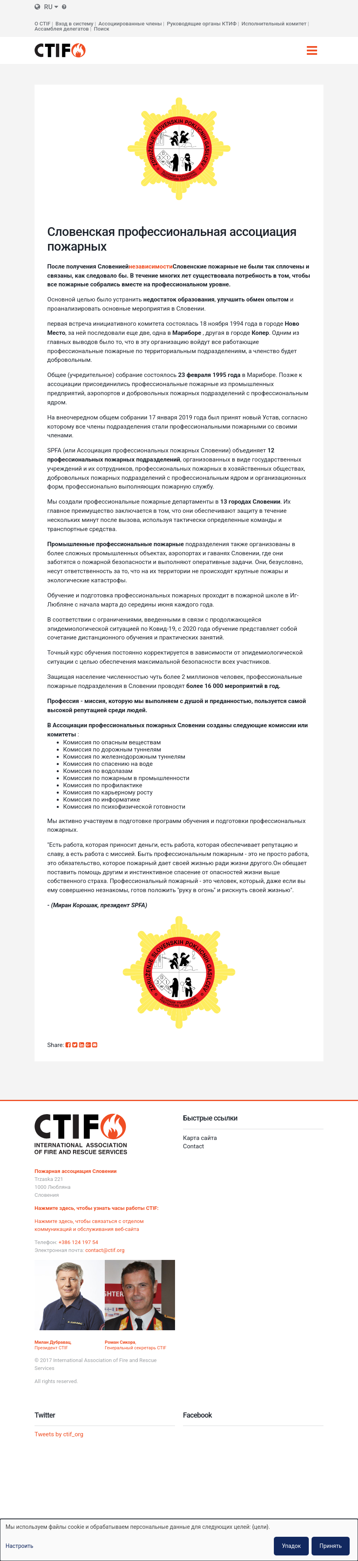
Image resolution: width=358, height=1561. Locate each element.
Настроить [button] (19, 1546)
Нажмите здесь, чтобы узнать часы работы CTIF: (97, 1208)
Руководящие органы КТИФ (202, 24)
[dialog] (179, 1540)
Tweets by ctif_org (59, 1434)
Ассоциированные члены (130, 24)
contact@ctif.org (105, 1250)
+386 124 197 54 (78, 1242)
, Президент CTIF (53, 1344)
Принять (331, 1546)
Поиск (102, 29)
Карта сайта (200, 1138)
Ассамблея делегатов (62, 29)
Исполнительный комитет (274, 24)
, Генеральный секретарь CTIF (135, 1344)
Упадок (291, 1546)
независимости (151, 266)
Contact (193, 1146)
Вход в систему (75, 24)
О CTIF (42, 24)
